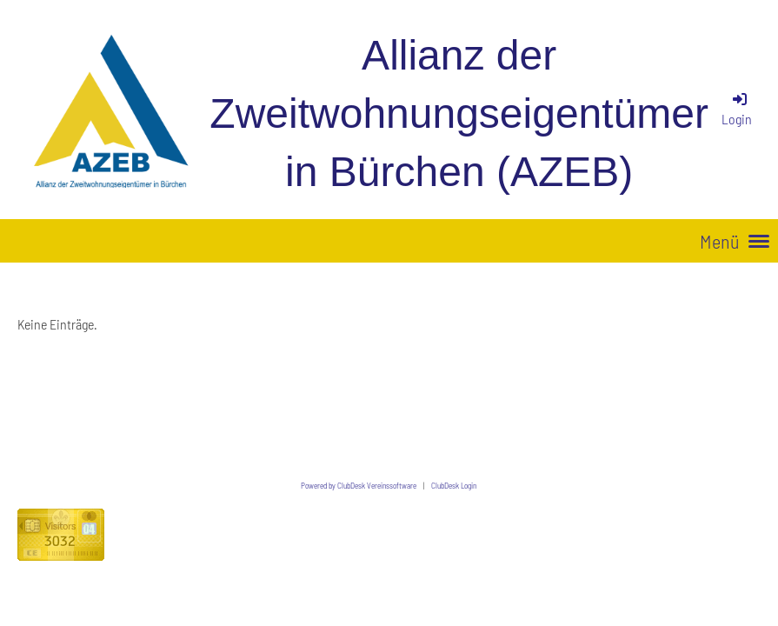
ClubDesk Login (453, 485)
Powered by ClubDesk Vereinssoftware (358, 485)
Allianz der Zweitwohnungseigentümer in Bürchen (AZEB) (458, 113)
